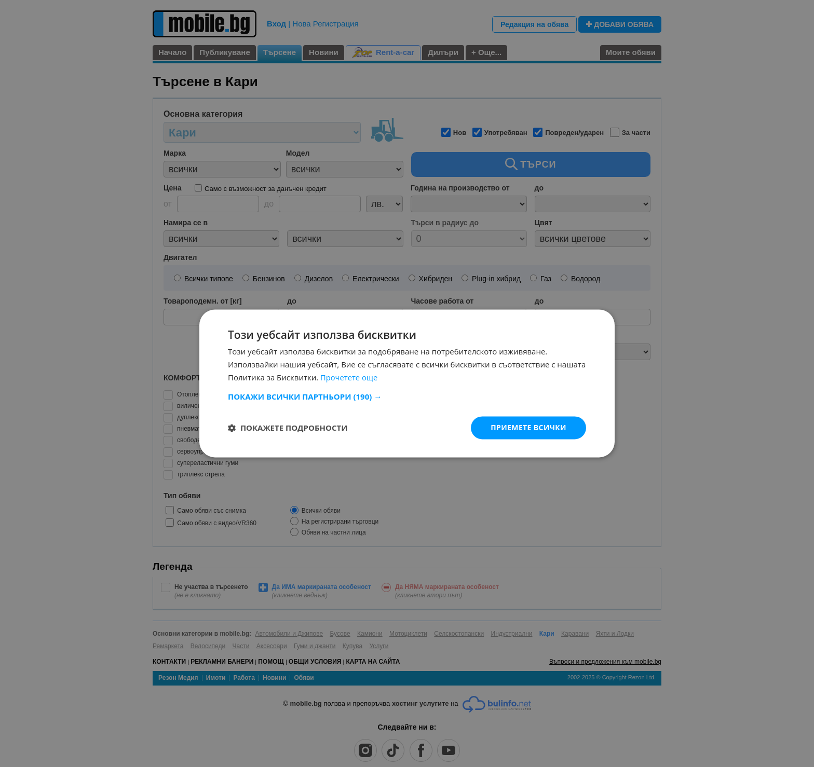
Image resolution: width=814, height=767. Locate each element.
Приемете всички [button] (528, 427)
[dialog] (407, 383)
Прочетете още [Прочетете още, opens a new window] (349, 377)
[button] (407, 396)
